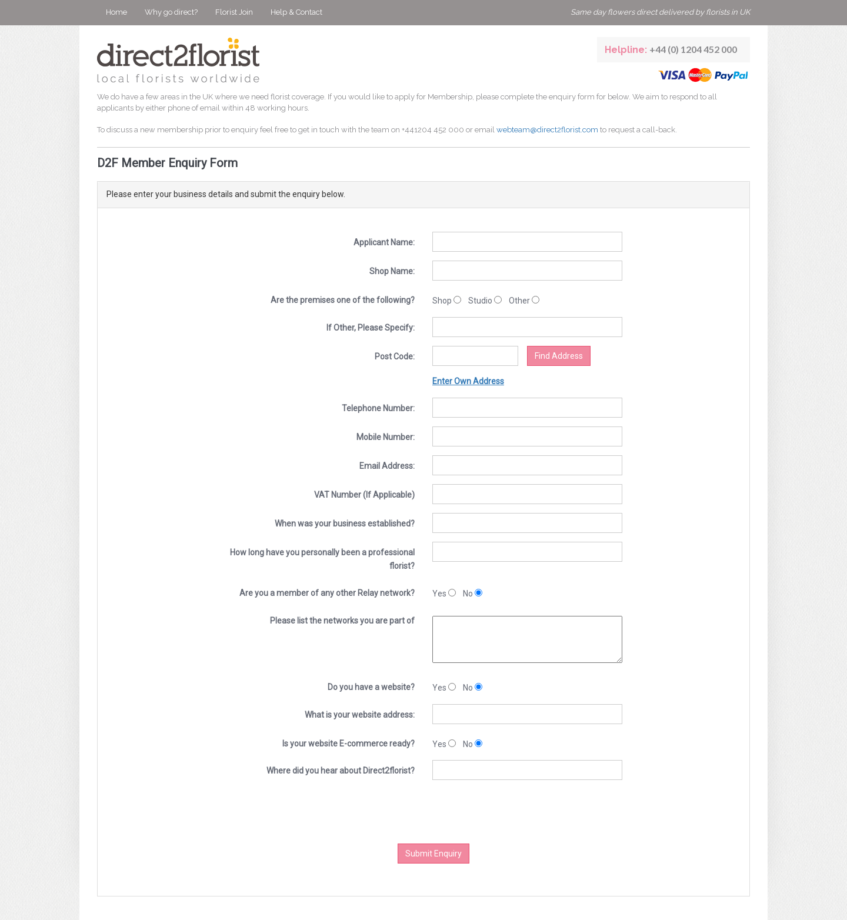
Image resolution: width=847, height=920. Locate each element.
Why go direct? (171, 12)
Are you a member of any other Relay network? (327, 593)
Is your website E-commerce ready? (348, 743)
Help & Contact (296, 12)
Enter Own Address (468, 381)
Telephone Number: (378, 408)
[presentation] (452, 812)
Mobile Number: (385, 437)
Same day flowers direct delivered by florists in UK (660, 12)
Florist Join (234, 12)
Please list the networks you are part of (342, 620)
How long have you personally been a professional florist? (322, 559)
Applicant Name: (384, 242)
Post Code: (395, 356)
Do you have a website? (371, 687)
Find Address (559, 356)
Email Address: (387, 466)
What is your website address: (360, 714)
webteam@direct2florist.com (547, 129)
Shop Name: (392, 271)
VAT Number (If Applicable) (364, 494)
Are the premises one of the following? (343, 300)
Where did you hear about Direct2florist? (340, 770)
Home (116, 12)
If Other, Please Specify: (370, 327)
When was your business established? (345, 523)
